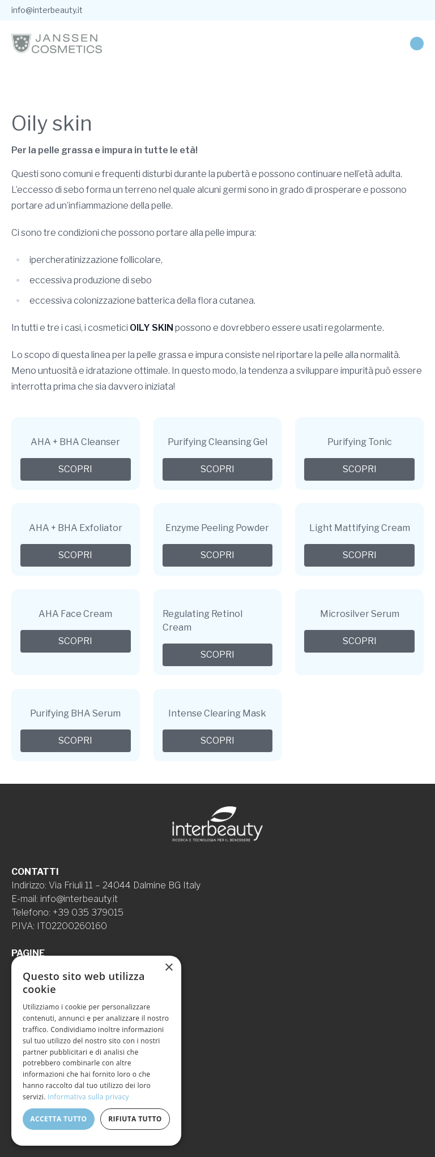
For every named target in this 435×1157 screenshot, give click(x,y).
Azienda (27, 966)
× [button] (168, 968)
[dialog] (96, 1051)
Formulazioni (37, 993)
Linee (23, 980)
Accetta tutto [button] (58, 1119)
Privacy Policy (40, 1021)
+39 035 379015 (88, 912)
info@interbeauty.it (47, 10)
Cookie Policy (39, 1034)
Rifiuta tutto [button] (135, 1119)
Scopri (75, 469)
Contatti (28, 1007)
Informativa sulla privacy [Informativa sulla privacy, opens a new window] (88, 1097)
